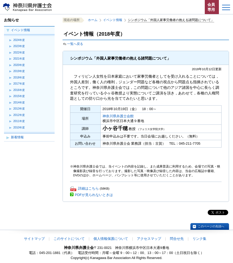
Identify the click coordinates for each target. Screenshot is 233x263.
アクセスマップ (149, 239)
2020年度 (19, 65)
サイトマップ (34, 239)
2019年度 (19, 71)
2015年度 (19, 96)
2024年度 (19, 40)
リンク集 (199, 239)
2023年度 (19, 46)
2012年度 (19, 115)
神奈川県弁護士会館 (118, 116)
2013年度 (19, 108)
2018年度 (19, 77)
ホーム (92, 20)
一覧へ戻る (75, 43)
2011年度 (19, 121)
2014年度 (19, 102)
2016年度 (19, 90)
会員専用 (211, 7)
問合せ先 (177, 239)
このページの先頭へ (211, 226)
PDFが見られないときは (94, 195)
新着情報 (17, 137)
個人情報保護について (110, 239)
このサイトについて (69, 239)
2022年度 (19, 52)
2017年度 (19, 83)
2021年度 (19, 58)
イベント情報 (20, 30)
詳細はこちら (88, 188)
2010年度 (19, 127)
